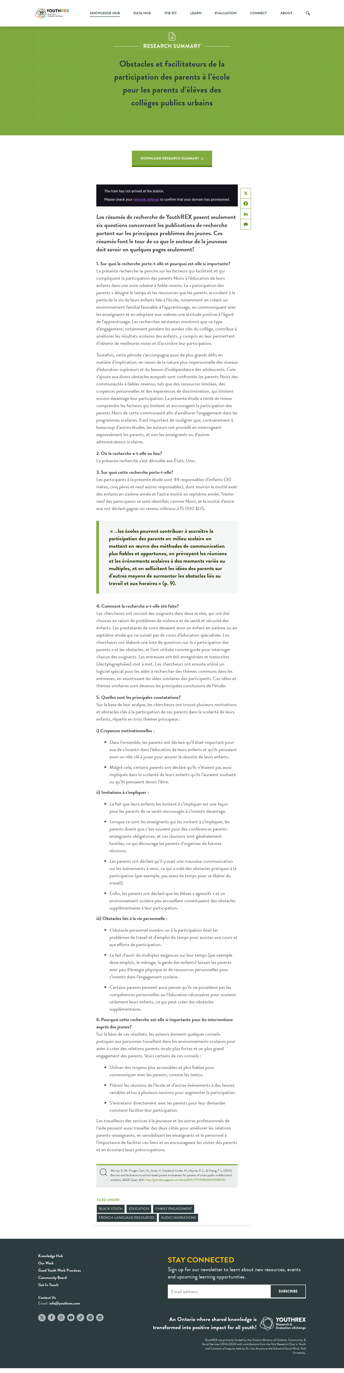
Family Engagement (173, 1208)
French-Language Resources (127, 1217)
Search (308, 16)
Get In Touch (48, 1285)
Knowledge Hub (105, 13)
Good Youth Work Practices (59, 1270)
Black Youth (110, 1208)
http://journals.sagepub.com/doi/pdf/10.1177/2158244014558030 (186, 1180)
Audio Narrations (178, 1217)
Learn (195, 13)
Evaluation (225, 13)
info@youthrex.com (64, 1303)
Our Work (46, 1263)
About (286, 13)
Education (139, 1208)
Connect (258, 13)
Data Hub (142, 13)
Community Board (52, 1277)
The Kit (170, 13)
